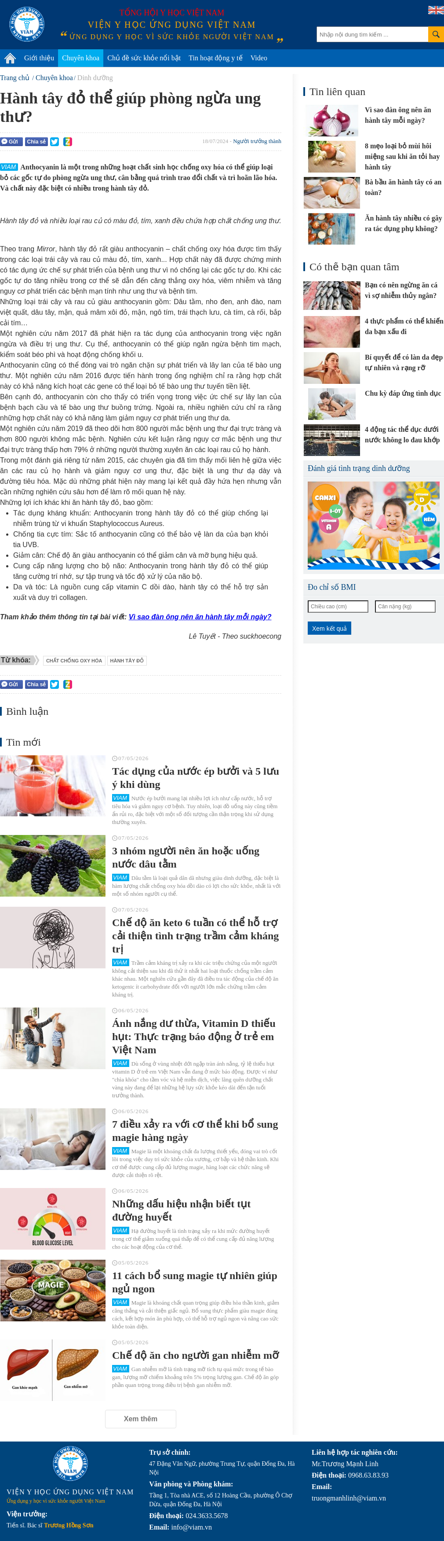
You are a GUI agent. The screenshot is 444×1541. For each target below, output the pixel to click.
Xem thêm (140, 1419)
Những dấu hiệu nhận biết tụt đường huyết (181, 1210)
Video (259, 58)
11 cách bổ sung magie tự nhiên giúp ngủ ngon (194, 1282)
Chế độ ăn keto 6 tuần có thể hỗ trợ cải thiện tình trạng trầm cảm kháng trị (195, 936)
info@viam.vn (191, 1527)
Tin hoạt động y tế (216, 58)
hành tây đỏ (127, 660)
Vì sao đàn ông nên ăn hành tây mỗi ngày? (200, 617)
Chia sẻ (36, 142)
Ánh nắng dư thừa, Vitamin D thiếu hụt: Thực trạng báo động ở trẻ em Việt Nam (194, 1037)
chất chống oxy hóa (74, 660)
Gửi (9, 141)
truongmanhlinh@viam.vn (349, 1498)
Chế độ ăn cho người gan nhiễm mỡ (195, 1355)
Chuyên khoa (80, 58)
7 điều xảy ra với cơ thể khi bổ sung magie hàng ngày (195, 1130)
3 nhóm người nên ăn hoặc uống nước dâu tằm (185, 857)
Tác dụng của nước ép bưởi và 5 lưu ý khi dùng (195, 777)
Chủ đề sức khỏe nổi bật (144, 58)
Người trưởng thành (257, 141)
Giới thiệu (39, 58)
